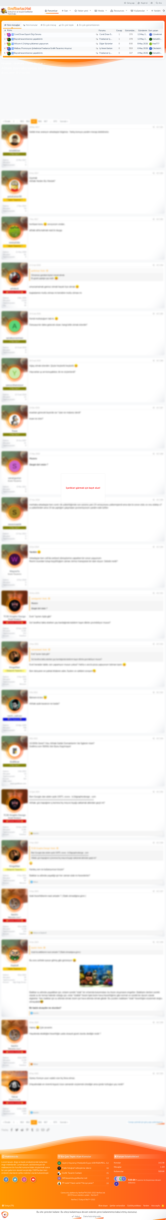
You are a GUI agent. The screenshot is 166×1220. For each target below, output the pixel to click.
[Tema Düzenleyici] (151, 3)
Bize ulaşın (103, 1205)
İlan (66, 10)
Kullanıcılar (139, 10)
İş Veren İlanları (105, 48)
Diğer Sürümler (106, 43)
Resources (119, 10)
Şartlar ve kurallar (117, 1205)
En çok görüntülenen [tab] (88, 25)
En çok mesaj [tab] (48, 25)
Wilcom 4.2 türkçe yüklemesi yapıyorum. (31, 43)
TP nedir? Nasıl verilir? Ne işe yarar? (78, 1183)
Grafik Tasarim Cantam (72, 1173)
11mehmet (157, 34)
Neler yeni (83, 10)
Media (101, 10)
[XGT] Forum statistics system (83, 1195)
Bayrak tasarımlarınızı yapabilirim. (28, 53)
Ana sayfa (155, 1205)
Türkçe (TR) (8, 1205)
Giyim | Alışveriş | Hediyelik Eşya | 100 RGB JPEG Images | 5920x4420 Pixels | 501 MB (84, 1163)
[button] (70, 10)
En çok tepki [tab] (66, 25)
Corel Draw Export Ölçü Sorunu (27, 34)
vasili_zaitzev (9, 72)
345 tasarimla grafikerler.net (74, 1178)
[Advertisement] (83, 97)
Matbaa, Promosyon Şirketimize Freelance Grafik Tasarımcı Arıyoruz (43, 48)
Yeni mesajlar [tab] (12, 25)
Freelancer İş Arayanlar (109, 39)
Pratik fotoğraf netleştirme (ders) (76, 1168)
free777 (156, 43)
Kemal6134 (158, 39)
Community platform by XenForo (83, 1193)
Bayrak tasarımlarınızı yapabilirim (28, 39)
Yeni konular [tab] (30, 25)
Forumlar (52, 10)
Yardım (157, 10)
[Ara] (158, 3)
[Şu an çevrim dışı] (7, 34)
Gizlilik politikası (134, 1205)
